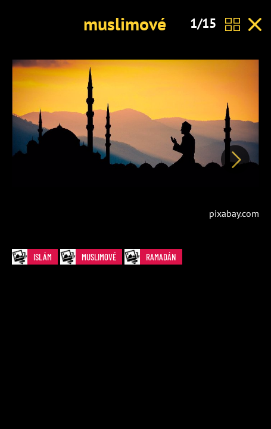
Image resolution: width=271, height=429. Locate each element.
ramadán (153, 257)
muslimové (124, 23)
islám (35, 257)
